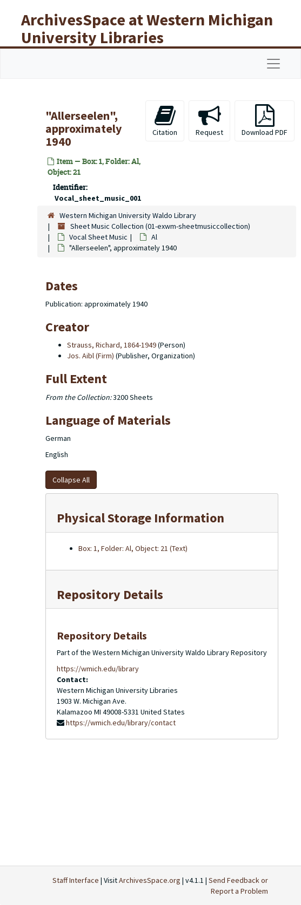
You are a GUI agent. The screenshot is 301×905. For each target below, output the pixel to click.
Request (209, 120)
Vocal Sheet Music (98, 237)
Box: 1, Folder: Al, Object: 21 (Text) (133, 548)
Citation (164, 120)
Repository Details (110, 594)
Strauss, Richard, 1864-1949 (111, 345)
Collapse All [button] (71, 480)
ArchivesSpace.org (149, 880)
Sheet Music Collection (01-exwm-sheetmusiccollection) (160, 226)
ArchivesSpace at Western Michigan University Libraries (147, 28)
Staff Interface (75, 880)
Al (154, 237)
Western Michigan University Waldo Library (127, 215)
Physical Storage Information (140, 517)
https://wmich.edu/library (98, 668)
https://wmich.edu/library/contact (121, 722)
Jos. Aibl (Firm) (90, 355)
